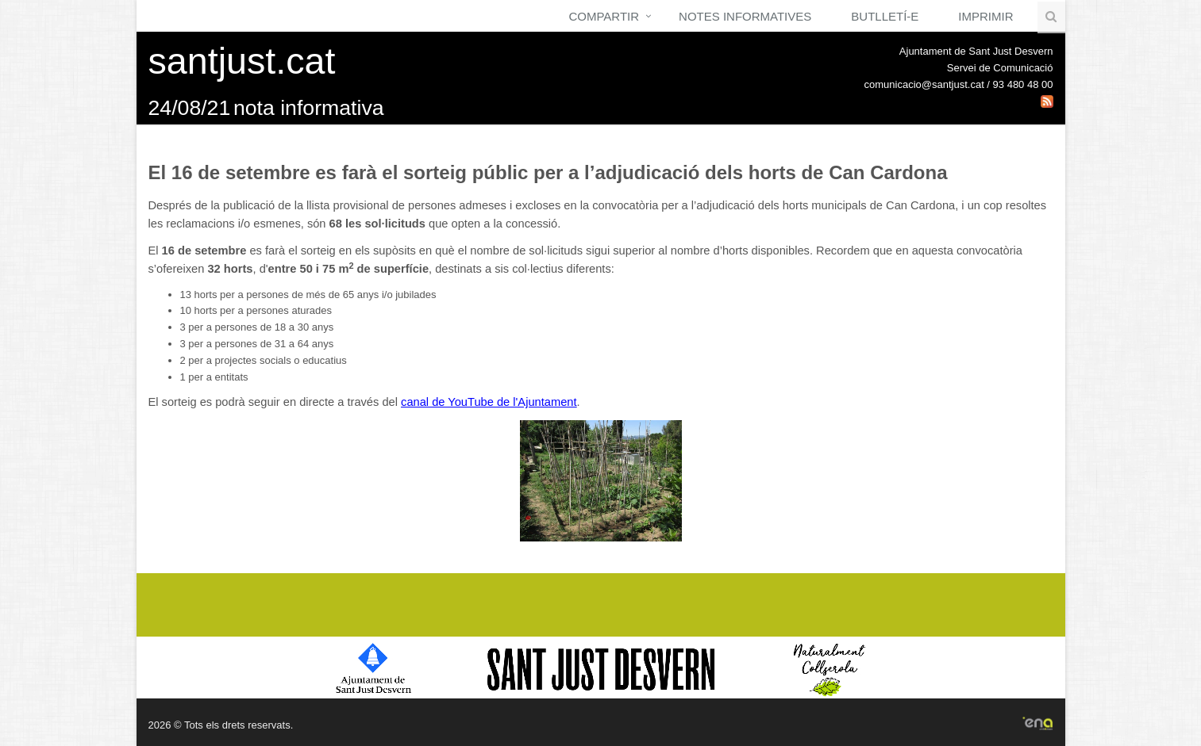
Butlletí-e (884, 16)
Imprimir (985, 16)
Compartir (603, 16)
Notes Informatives (745, 16)
